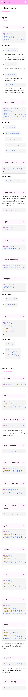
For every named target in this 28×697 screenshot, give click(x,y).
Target (7, 279)
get (5, 525)
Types (5, 17)
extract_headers (11, 462)
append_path (10, 378)
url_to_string (10, 682)
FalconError (9, 103)
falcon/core (9, 8)
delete (6, 396)
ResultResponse (11, 260)
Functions (8, 368)
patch (6, 549)
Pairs (6, 241)
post (6, 574)
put (5, 599)
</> (23, 27)
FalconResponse (11, 162)
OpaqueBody (9, 192)
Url (5, 316)
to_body (7, 658)
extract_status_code (11, 506)
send (6, 625)
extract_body (10, 445)
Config (7, 27)
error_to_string (11, 419)
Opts (6, 221)
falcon (7, 2)
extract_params (11, 483)
